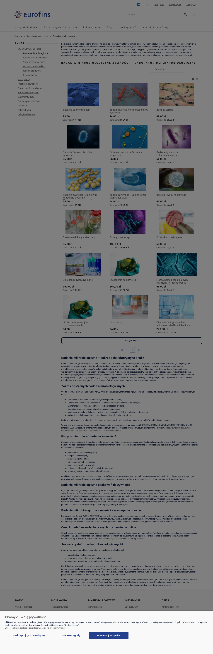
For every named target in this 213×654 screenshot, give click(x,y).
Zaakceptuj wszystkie (108, 635)
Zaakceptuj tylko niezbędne (29, 635)
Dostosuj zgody (71, 635)
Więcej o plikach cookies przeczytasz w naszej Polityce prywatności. (35, 628)
